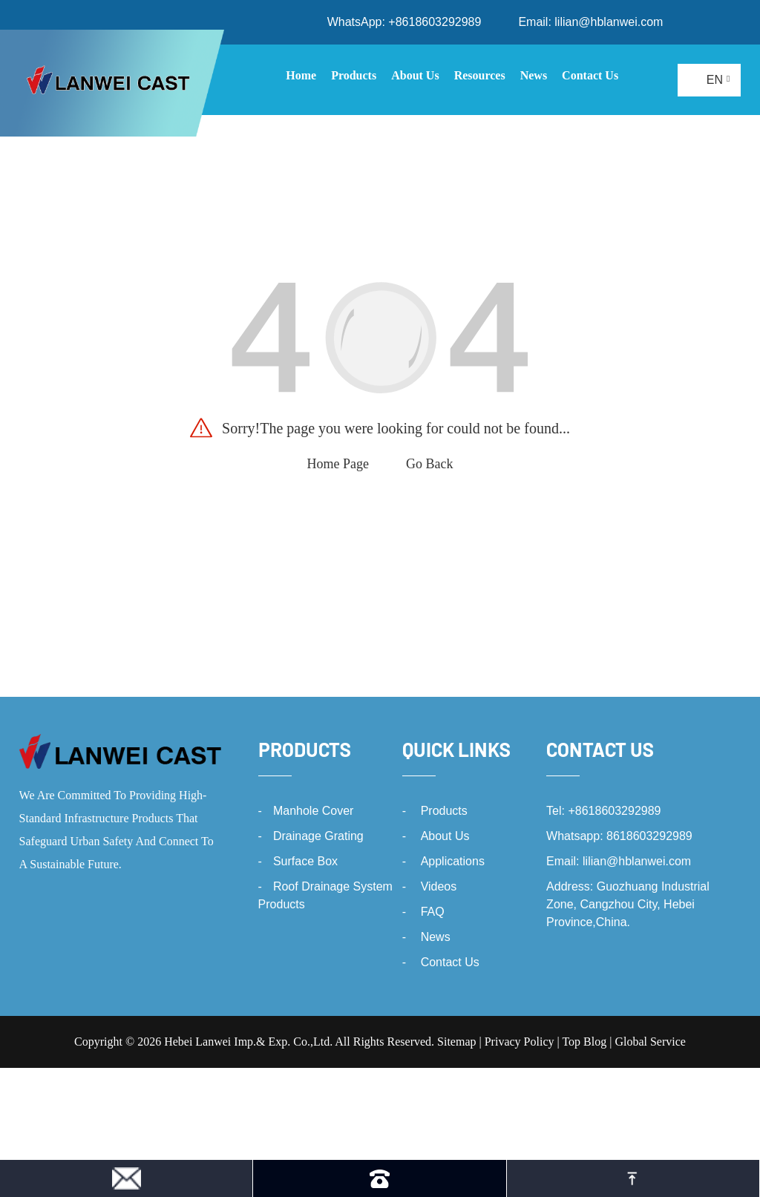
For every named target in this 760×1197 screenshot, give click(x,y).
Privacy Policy (519, 1041)
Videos (439, 886)
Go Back (429, 463)
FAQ (433, 911)
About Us (445, 836)
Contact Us (450, 962)
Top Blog (584, 1041)
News (436, 937)
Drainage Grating (318, 836)
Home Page (338, 463)
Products (304, 749)
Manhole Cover (313, 810)
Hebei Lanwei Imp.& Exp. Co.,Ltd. (248, 1041)
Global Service (650, 1041)
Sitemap (456, 1041)
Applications (453, 861)
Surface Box (305, 861)
